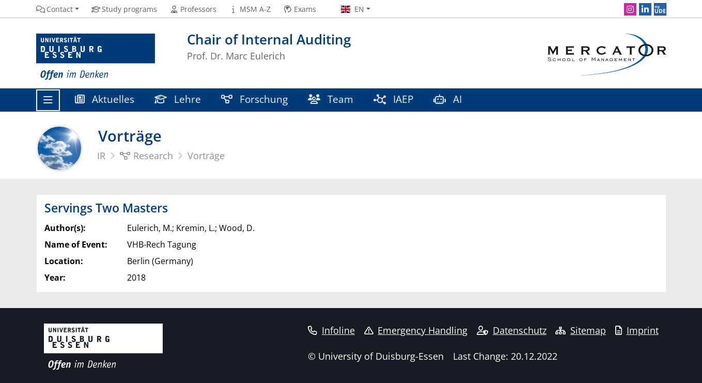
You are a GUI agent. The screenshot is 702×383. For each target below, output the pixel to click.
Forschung (254, 99)
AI (449, 99)
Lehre (177, 99)
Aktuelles (105, 99)
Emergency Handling (416, 330)
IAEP (393, 99)
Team (331, 99)
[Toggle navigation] (48, 100)
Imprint (637, 330)
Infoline (331, 330)
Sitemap (580, 330)
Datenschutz (512, 330)
